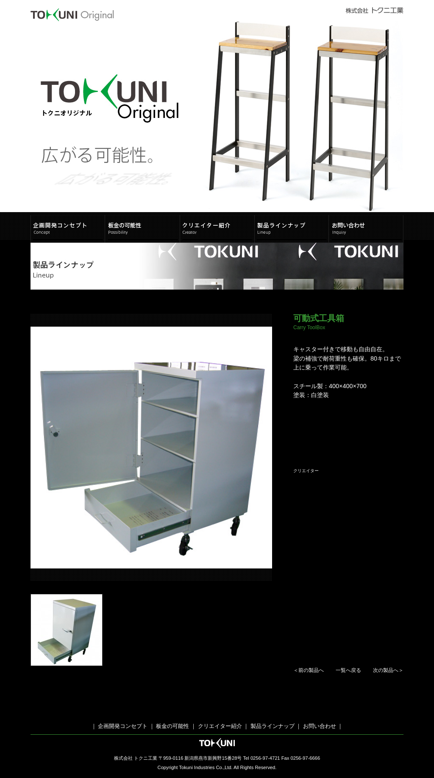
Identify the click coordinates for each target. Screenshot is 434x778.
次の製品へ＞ (388, 670)
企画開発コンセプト (122, 726)
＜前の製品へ (308, 670)
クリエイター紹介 (220, 726)
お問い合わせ (319, 726)
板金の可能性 (172, 726)
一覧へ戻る (348, 670)
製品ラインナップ (272, 726)
